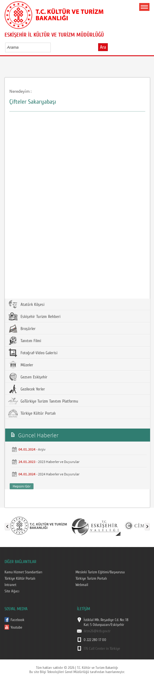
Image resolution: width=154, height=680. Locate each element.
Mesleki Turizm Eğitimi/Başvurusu (100, 572)
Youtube (16, 627)
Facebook (17, 620)
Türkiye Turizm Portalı (91, 578)
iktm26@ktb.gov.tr (97, 631)
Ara (103, 47)
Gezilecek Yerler (26, 389)
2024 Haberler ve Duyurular (58, 474)
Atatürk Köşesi (26, 304)
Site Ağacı (12, 591)
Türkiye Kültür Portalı (32, 413)
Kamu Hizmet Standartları (23, 572)
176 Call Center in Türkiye (102, 648)
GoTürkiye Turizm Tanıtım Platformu (43, 401)
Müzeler (20, 365)
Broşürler (22, 328)
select (52, 47)
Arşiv (42, 449)
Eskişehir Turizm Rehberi (34, 316)
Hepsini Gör (21, 486)
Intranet (10, 585)
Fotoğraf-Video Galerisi (32, 352)
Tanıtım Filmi (24, 340)
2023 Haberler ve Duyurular (58, 461)
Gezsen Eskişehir (27, 377)
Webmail (81, 585)
